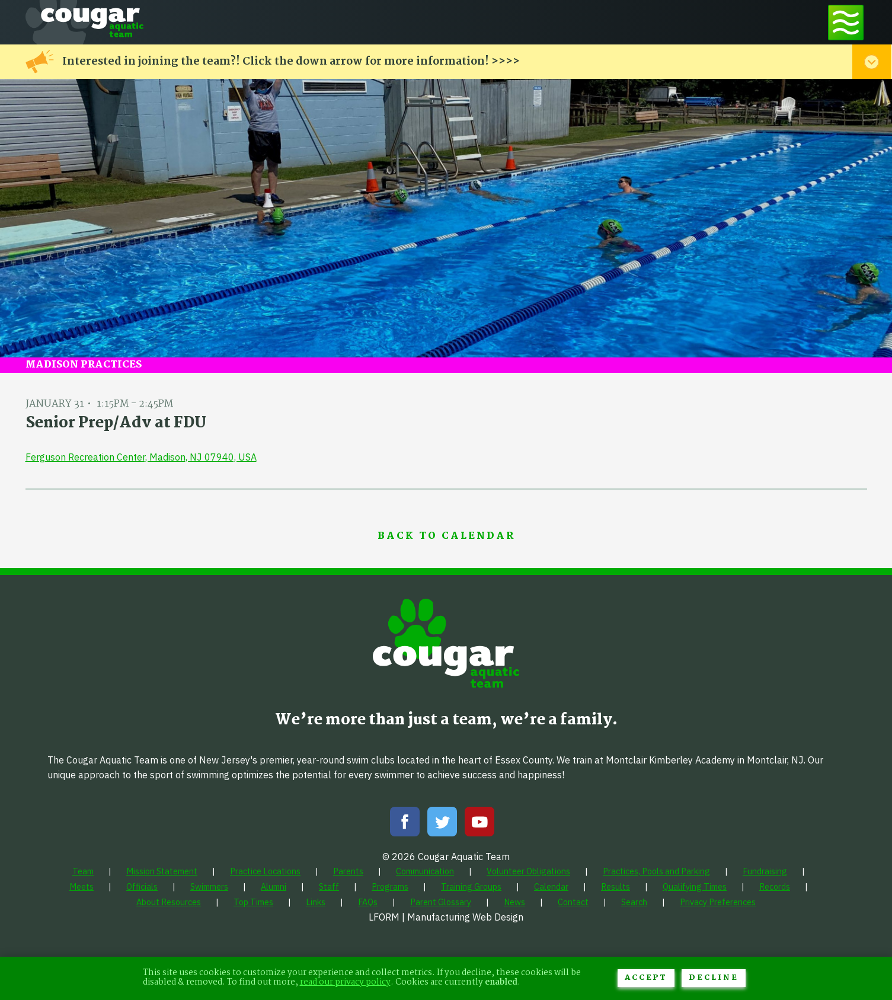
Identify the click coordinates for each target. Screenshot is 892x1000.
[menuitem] (83, 871)
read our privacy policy (345, 982)
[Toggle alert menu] (871, 61)
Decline (713, 978)
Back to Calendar (446, 536)
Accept (646, 978)
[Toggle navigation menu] (845, 22)
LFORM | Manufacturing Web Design (446, 917)
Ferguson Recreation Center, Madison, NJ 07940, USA (141, 457)
